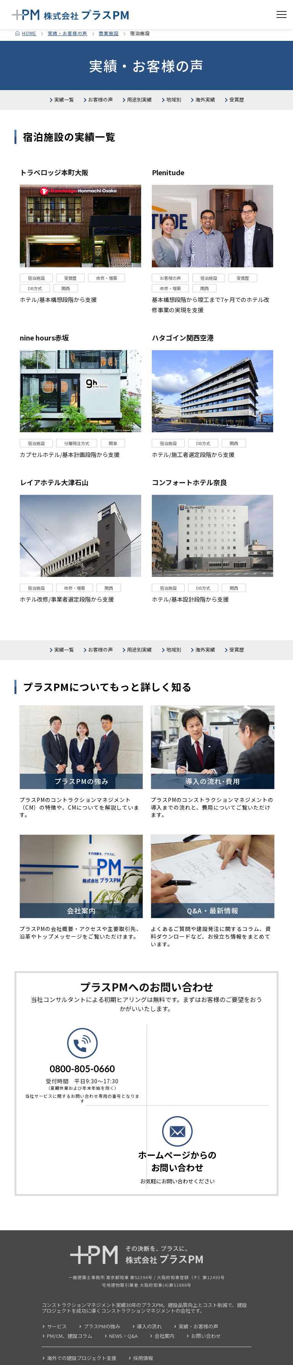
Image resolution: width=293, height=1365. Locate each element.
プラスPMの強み (102, 1301)
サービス (57, 1301)
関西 (65, 315)
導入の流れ (149, 1301)
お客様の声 (123, 100)
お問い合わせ (206, 1311)
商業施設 (109, 33)
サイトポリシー (29, 1358)
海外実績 (126, 119)
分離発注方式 (76, 469)
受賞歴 (177, 119)
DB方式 (35, 315)
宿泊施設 (36, 305)
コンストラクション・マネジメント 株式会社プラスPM (70, 15)
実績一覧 (65, 100)
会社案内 (164, 1311)
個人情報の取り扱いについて (92, 1358)
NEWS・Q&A (123, 1311)
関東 (113, 469)
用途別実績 (183, 100)
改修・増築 (106, 305)
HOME (29, 33)
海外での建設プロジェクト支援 (81, 1333)
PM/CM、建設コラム (69, 1311)
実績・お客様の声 (67, 33)
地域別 (237, 100)
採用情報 (143, 1333)
